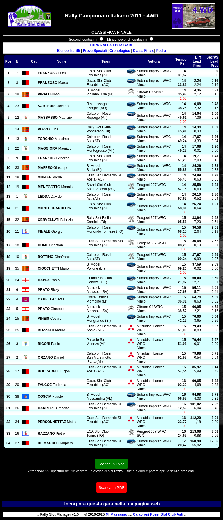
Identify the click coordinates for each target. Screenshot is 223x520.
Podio (161, 51)
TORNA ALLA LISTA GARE (111, 45)
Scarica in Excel (111, 464)
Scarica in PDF (112, 487)
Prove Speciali (95, 51)
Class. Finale (143, 51)
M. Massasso (116, 514)
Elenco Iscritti (68, 51)
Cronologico (119, 51)
